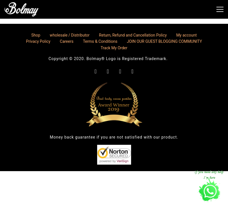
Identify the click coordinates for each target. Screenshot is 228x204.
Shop (35, 35)
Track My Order (114, 48)
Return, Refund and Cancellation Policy (133, 35)
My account (186, 35)
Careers (66, 41)
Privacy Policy (38, 41)
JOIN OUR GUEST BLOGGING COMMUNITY (164, 41)
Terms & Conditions (100, 41)
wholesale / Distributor (70, 35)
